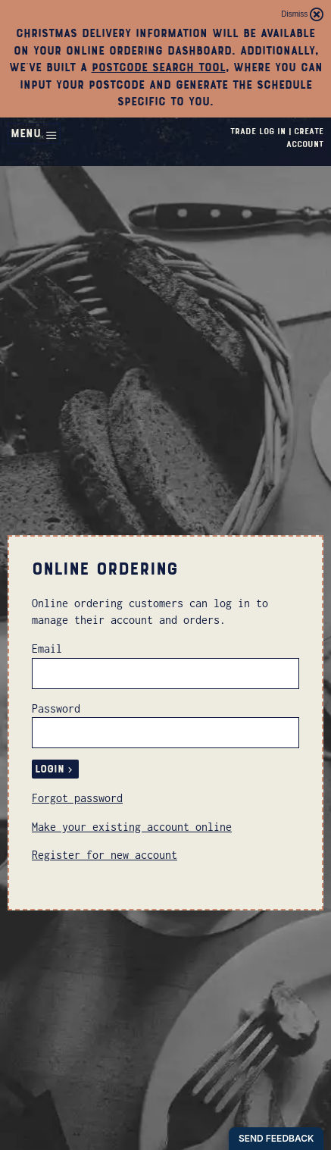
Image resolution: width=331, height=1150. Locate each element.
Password (56, 708)
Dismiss (302, 14)
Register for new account (104, 854)
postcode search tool (159, 67)
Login (55, 769)
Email (47, 648)
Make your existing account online (132, 826)
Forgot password (77, 797)
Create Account (304, 137)
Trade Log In (258, 131)
